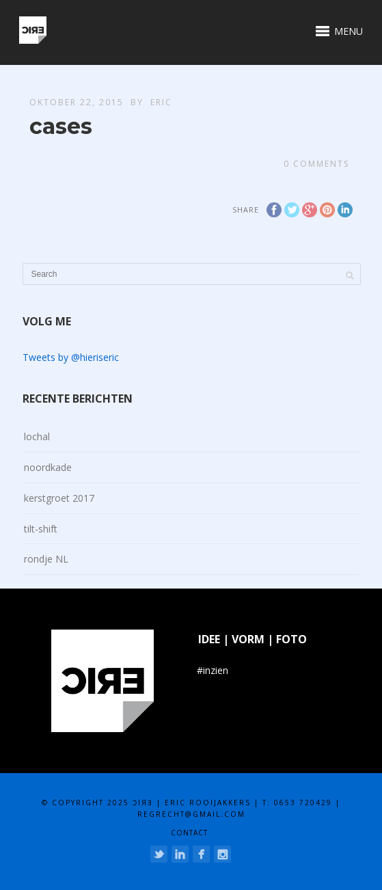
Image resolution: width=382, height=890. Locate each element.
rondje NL (46, 558)
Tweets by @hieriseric (71, 357)
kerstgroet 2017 (59, 497)
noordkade (48, 467)
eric (161, 102)
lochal (37, 436)
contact (189, 832)
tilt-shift (40, 528)
